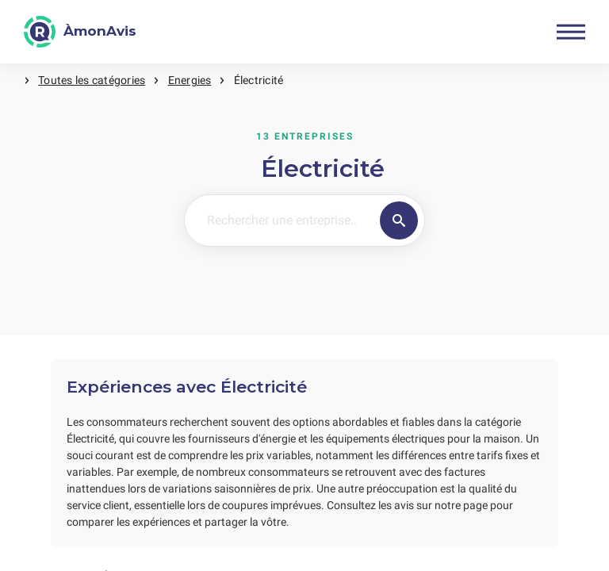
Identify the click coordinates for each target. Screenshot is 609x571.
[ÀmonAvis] (80, 31)
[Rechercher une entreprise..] (279, 220)
